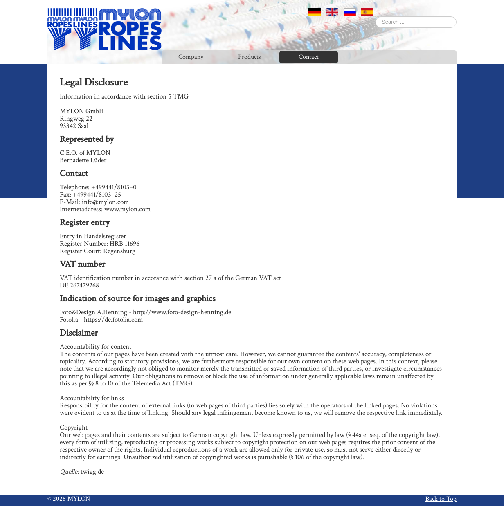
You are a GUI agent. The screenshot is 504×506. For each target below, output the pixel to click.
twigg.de (92, 471)
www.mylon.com (127, 209)
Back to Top (441, 499)
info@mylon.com (105, 201)
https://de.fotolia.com (113, 319)
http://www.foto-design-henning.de (182, 312)
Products (249, 57)
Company (190, 57)
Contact (309, 57)
